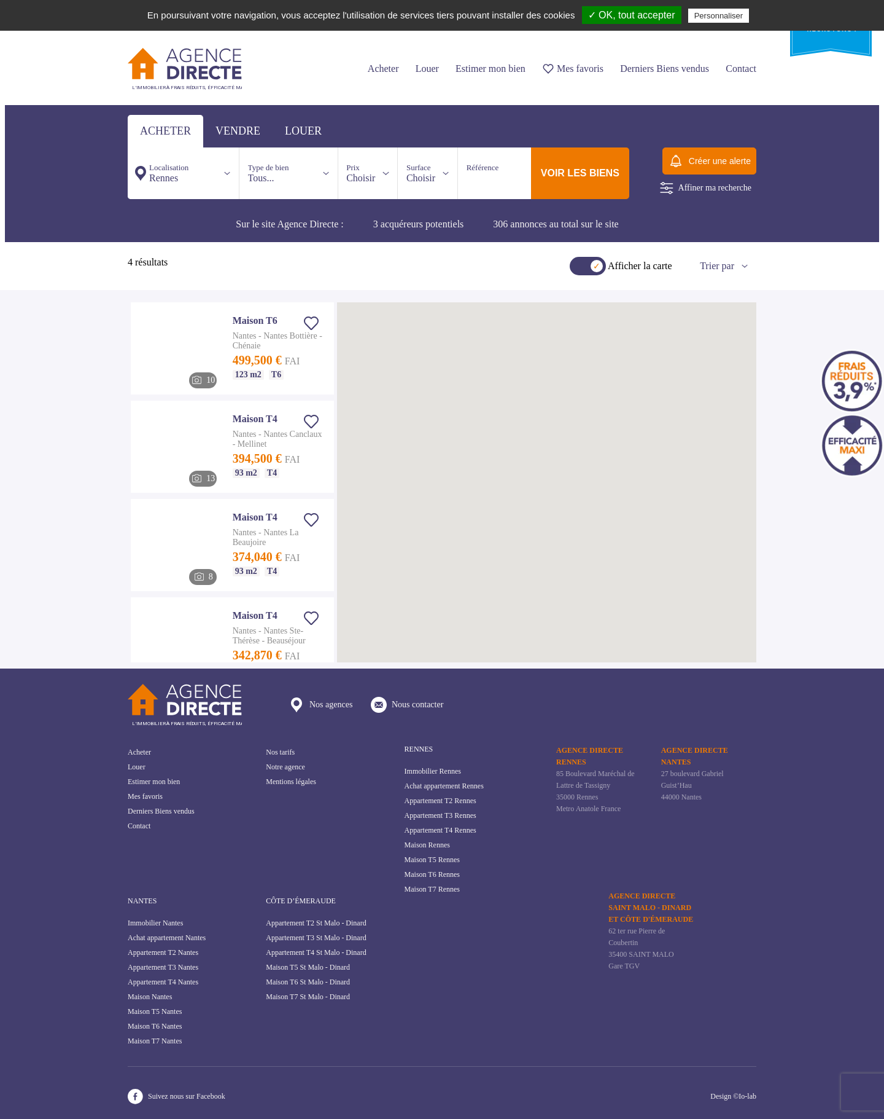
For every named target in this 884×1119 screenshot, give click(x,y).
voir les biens (580, 173)
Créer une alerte (709, 161)
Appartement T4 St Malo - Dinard (316, 952)
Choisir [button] (360, 173)
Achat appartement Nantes (167, 937)
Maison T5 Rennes (432, 859)
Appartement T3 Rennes (440, 815)
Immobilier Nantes (155, 923)
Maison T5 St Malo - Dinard (308, 967)
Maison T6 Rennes (432, 874)
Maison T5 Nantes (155, 1011)
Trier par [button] (717, 266)
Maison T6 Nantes (155, 1026)
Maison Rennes (427, 845)
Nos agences (320, 705)
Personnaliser (718, 15)
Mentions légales (291, 781)
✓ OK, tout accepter (631, 15)
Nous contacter (407, 705)
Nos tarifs (280, 752)
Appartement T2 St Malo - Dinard (316, 923)
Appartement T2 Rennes (440, 800)
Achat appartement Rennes (444, 786)
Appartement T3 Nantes (163, 967)
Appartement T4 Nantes (163, 982)
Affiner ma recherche (705, 188)
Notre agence (285, 767)
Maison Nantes (150, 996)
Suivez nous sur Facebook (176, 1096)
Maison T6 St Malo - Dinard (308, 982)
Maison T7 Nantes (155, 1041)
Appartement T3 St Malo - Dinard (316, 937)
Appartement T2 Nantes (163, 952)
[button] (676, 450)
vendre (237, 131)
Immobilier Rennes (433, 771)
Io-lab (747, 1096)
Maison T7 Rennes (432, 889)
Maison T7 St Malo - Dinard (308, 996)
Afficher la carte (640, 266)
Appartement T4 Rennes (440, 830)
